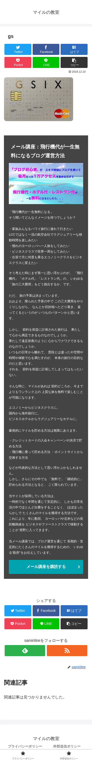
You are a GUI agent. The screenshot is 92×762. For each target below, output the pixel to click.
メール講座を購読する (46, 567)
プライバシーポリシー (25, 746)
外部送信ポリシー (67, 746)
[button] (74, 62)
